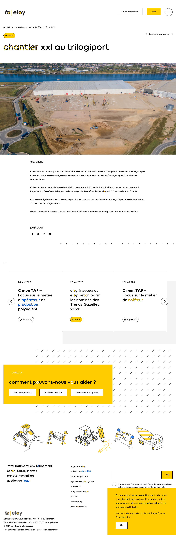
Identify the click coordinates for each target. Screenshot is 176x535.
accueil (6, 27)
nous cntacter (78, 506)
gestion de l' (18, 480)
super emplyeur (79, 476)
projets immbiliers (21, 475)
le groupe (78, 466)
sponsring (76, 501)
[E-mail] (50, 234)
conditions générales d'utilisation (20, 530)
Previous (11, 301)
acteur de (81, 471)
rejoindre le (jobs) (82, 481)
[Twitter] (38, 234)
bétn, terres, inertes (22, 471)
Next (164, 301)
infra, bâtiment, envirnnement (29, 466)
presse (74, 496)
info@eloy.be (52, 522)
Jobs (153, 11)
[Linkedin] (44, 234)
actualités (19, 27)
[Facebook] (32, 234)
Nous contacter (129, 11)
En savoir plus (123, 517)
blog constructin (80, 491)
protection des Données (48, 530)
